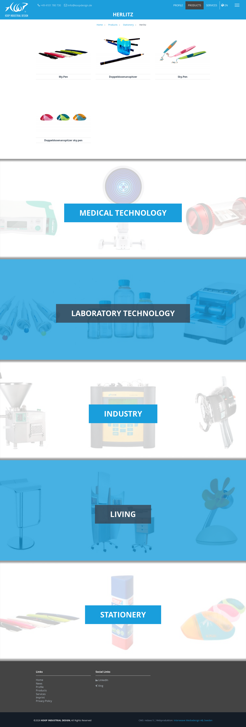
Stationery (128, 25)
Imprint (40, 697)
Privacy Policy (44, 701)
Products (194, 5)
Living (123, 514)
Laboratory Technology (123, 313)
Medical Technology (123, 213)
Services (211, 5)
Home (100, 25)
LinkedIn (102, 680)
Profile (178, 5)
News (39, 683)
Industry (123, 414)
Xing (99, 685)
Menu (237, 5)
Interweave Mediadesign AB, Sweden (193, 720)
